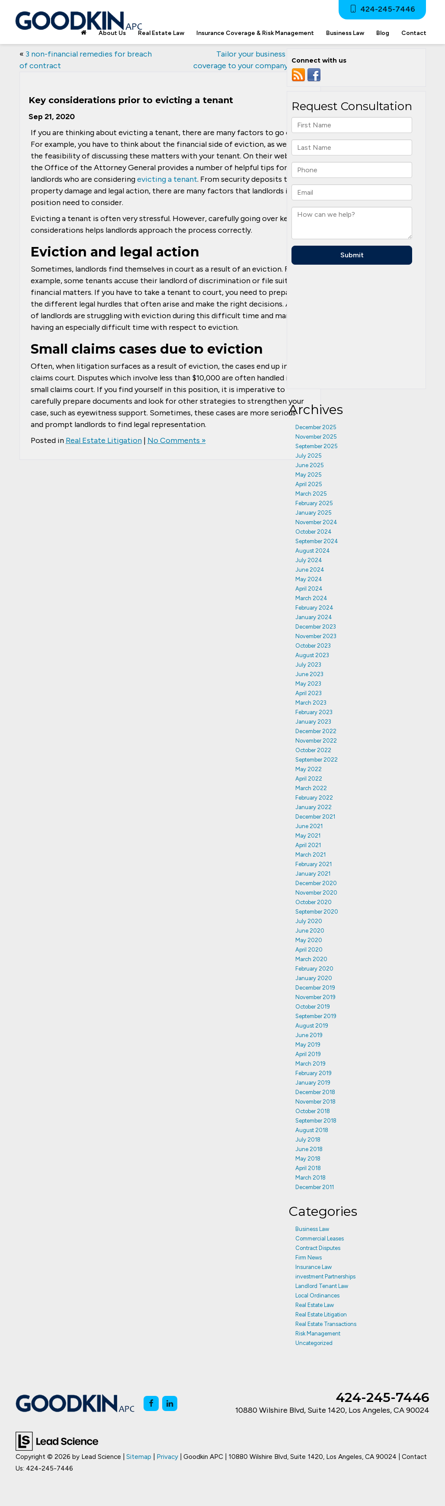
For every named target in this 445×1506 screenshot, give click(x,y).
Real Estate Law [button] (161, 33)
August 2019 (311, 1025)
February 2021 (313, 864)
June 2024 (309, 569)
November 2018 (315, 1101)
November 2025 (316, 436)
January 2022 (313, 807)
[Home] (84, 33)
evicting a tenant (167, 179)
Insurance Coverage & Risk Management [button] (255, 33)
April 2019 (308, 1054)
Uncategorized (314, 1343)
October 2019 (312, 1006)
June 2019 (309, 1035)
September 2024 (316, 541)
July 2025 (308, 455)
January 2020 (313, 978)
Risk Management (317, 1333)
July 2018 (307, 1139)
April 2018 (308, 1168)
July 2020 (308, 921)
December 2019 (315, 987)
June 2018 (309, 1149)
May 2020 (308, 940)
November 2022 (316, 740)
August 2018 (311, 1130)
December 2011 (314, 1187)
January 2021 (312, 873)
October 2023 (313, 645)
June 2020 (309, 930)
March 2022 (311, 788)
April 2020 (309, 949)
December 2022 (315, 731)
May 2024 (308, 579)
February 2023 (314, 712)
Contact (413, 33)
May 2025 (308, 474)
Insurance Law (313, 1267)
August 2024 (312, 550)
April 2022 (308, 778)
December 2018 (315, 1092)
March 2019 (310, 1063)
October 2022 (313, 750)
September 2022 (316, 759)
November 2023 (315, 636)
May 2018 (307, 1158)
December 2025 (315, 427)
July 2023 (308, 664)
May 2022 (308, 769)
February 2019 (313, 1073)
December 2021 (315, 816)
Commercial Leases (319, 1238)
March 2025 (311, 493)
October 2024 (313, 531)
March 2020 (311, 959)
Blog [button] (382, 33)
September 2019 (315, 1016)
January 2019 (312, 1082)
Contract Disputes (317, 1248)
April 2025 (308, 484)
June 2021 (309, 826)
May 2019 (307, 1044)
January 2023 (313, 721)
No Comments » (176, 440)
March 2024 (311, 598)
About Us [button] (112, 33)
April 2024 (309, 588)
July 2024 (308, 560)
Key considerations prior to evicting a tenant (131, 100)
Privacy (167, 1456)
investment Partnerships (325, 1276)
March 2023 (311, 702)
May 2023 (308, 683)
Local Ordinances (317, 1295)
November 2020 (316, 892)
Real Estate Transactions (325, 1324)
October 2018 (312, 1111)
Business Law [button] (345, 33)
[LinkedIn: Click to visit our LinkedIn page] (169, 1403)
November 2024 (316, 522)
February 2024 (314, 607)
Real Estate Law (314, 1305)
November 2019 (315, 997)
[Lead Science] (57, 1441)
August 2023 (312, 655)
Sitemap (138, 1456)
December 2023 (315, 626)
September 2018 (315, 1120)
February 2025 (314, 503)
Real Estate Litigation (104, 440)
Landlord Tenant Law (321, 1286)
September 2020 (316, 911)
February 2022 (314, 797)
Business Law (312, 1229)
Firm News (308, 1257)
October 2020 (313, 902)
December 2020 (316, 883)
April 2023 (308, 693)
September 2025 (316, 446)
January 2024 (313, 617)
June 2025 (309, 465)
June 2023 (309, 674)
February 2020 (314, 968)
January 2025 (313, 512)
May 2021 (307, 835)
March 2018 (310, 1177)
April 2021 (308, 845)
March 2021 (310, 854)
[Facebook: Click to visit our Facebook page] (151, 1403)
